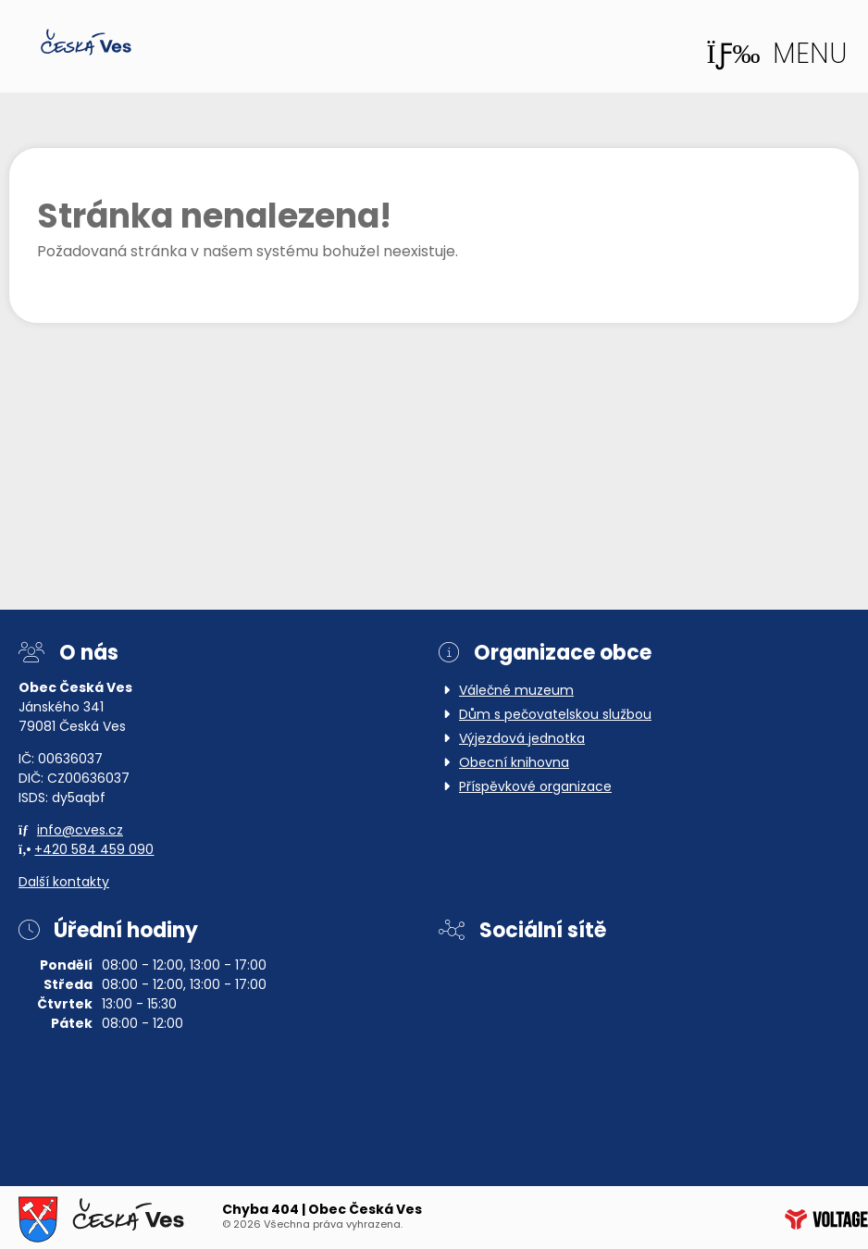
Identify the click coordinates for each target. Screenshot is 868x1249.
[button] (777, 55)
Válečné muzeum (516, 692)
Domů (86, 42)
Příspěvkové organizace (535, 788)
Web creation (826, 1219)
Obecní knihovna (514, 764)
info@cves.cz (80, 831)
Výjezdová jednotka (522, 740)
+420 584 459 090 (94, 851)
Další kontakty (64, 883)
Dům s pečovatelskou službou (555, 716)
